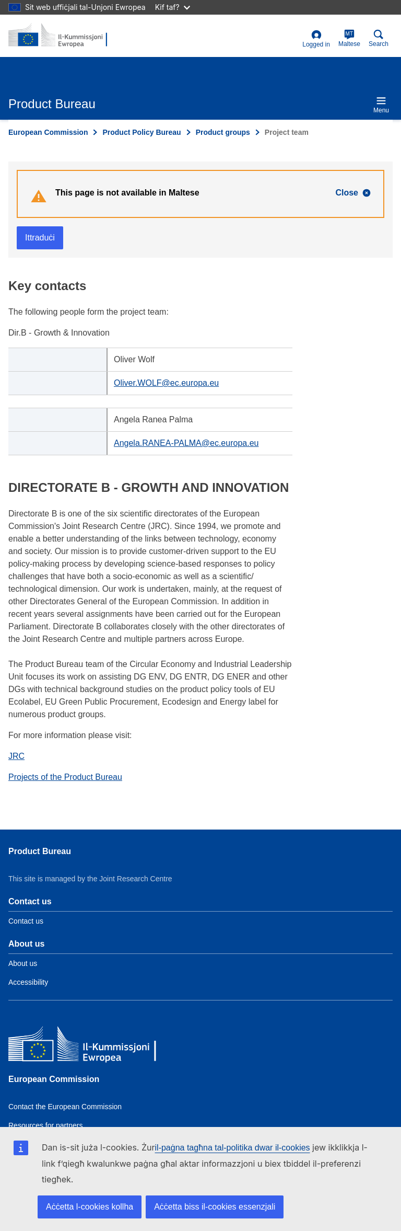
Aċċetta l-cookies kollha (89, 1206)
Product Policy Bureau (141, 132)
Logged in (316, 39)
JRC (16, 756)
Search (378, 38)
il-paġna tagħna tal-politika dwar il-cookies (232, 1147)
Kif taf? (172, 7)
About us (22, 963)
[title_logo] (59, 35)
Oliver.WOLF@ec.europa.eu (166, 382)
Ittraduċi (40, 237)
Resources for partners (45, 1125)
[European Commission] (84, 1046)
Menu (381, 105)
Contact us (25, 921)
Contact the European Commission (65, 1106)
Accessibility (28, 982)
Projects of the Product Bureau (65, 777)
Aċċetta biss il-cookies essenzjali (214, 1206)
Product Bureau (39, 851)
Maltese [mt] (349, 38)
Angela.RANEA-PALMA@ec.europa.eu (186, 443)
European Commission (48, 132)
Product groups (223, 132)
